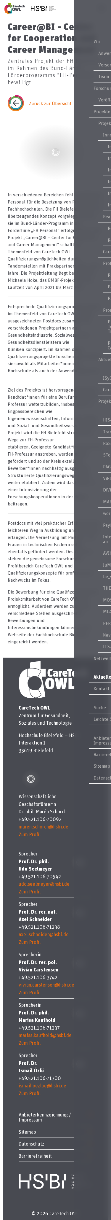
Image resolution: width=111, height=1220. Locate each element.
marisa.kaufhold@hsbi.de (45, 1035)
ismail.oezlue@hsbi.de (42, 1085)
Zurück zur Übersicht (50, 103)
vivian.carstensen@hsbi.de (46, 985)
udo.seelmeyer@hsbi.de (44, 884)
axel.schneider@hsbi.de (44, 934)
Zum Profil (30, 834)
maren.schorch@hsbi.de (43, 826)
